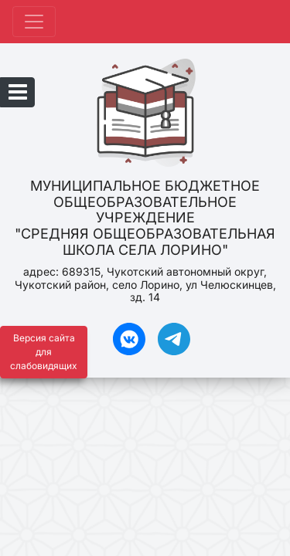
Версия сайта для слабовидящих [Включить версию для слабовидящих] (43, 351)
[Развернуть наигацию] (34, 21)
